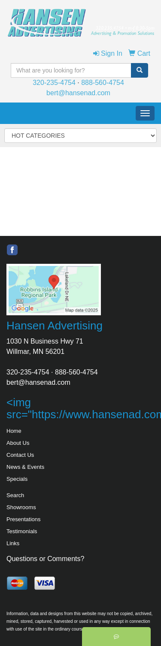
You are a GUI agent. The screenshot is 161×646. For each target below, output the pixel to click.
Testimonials (21, 531)
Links (12, 543)
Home (13, 431)
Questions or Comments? (45, 558)
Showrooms (21, 507)
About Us (17, 443)
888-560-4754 (102, 82)
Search (15, 495)
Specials (16, 479)
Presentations (23, 519)
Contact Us (20, 455)
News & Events (25, 467)
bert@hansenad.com (78, 93)
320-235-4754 (54, 82)
